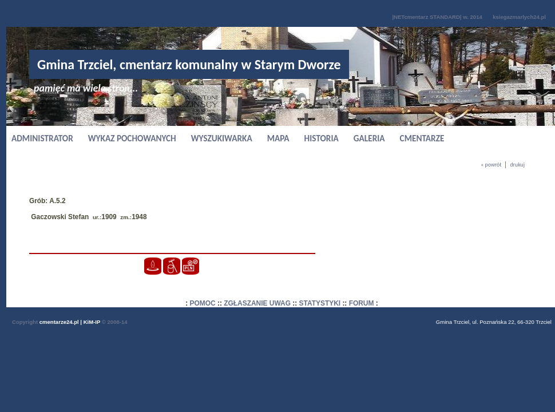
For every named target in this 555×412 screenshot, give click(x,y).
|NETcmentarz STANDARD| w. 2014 (437, 17)
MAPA (278, 138)
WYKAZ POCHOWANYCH (132, 138)
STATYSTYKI (320, 303)
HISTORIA (321, 138)
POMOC (203, 303)
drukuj (517, 164)
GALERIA (369, 138)
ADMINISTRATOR (42, 138)
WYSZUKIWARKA (221, 138)
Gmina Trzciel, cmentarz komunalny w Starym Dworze (189, 64)
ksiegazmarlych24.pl (519, 17)
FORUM (361, 303)
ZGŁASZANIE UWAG (257, 303)
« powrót (491, 164)
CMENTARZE (422, 138)
